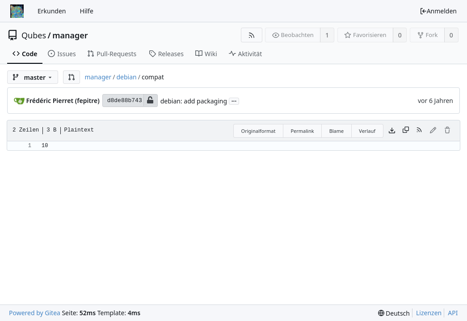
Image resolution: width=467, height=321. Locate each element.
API (453, 313)
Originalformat (258, 131)
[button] (71, 77)
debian (126, 77)
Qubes (33, 35)
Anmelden (438, 11)
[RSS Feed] (251, 35)
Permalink (302, 131)
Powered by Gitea (34, 313)
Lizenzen (429, 313)
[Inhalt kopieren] (405, 130)
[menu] (394, 313)
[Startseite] (16, 11)
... (234, 100)
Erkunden (52, 11)
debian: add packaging (193, 101)
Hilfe (86, 11)
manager (70, 35)
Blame (336, 131)
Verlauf (367, 131)
